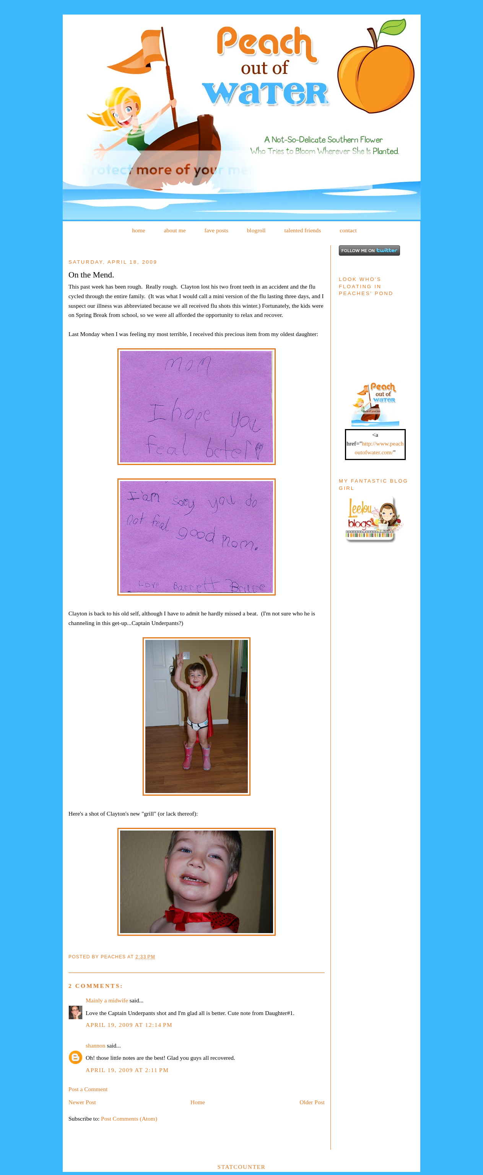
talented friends (302, 230)
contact (348, 230)
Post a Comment (87, 1089)
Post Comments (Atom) (129, 1118)
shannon (96, 1045)
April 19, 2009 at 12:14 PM (129, 1025)
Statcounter (242, 1167)
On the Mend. (91, 274)
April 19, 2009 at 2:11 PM (127, 1070)
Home (197, 1102)
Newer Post (82, 1102)
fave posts (216, 230)
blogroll (256, 230)
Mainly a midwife (107, 1000)
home (138, 230)
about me (174, 230)
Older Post (312, 1102)
